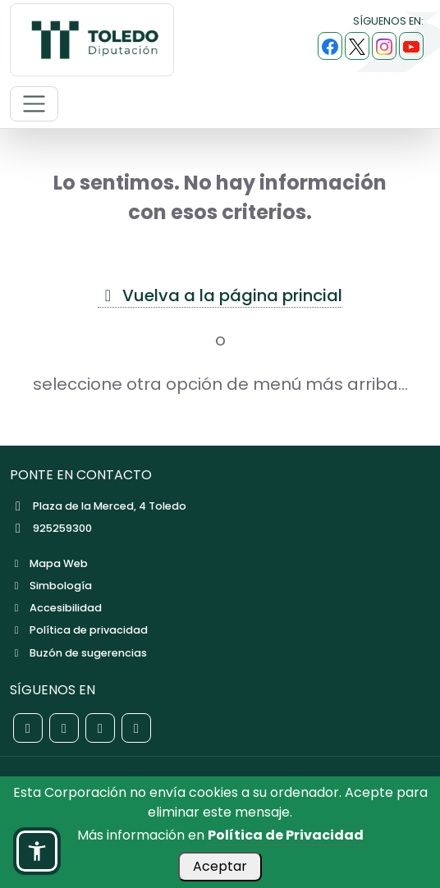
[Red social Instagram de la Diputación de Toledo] (100, 728)
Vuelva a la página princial (220, 295)
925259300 (51, 528)
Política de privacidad (79, 630)
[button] (36, 851)
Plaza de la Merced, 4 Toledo (98, 506)
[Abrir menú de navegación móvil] (34, 103)
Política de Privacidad (286, 835)
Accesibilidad (56, 608)
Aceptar (220, 866)
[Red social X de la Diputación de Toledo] (64, 728)
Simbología (51, 586)
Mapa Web (49, 563)
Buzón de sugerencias (78, 653)
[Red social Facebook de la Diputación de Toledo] (28, 728)
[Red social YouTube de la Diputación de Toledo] (136, 728)
